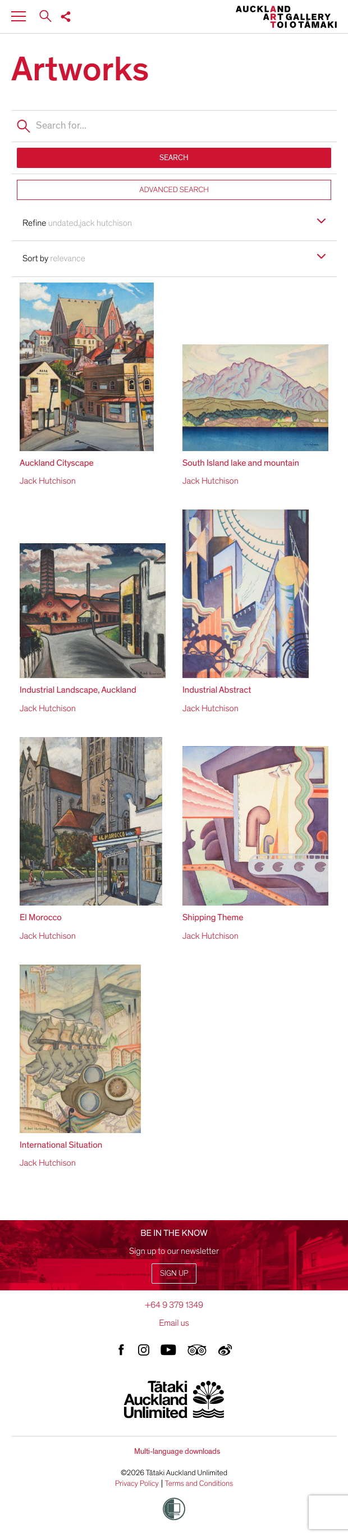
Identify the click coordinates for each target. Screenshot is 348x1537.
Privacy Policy (137, 1484)
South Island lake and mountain (240, 463)
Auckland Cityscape (57, 463)
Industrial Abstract (216, 690)
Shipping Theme (213, 917)
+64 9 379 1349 (174, 1305)
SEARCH (174, 157)
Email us (174, 1323)
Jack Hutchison (48, 481)
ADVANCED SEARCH (174, 189)
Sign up (174, 1273)
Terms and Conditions (199, 1484)
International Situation (61, 1145)
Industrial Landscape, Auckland (78, 690)
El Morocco (41, 917)
